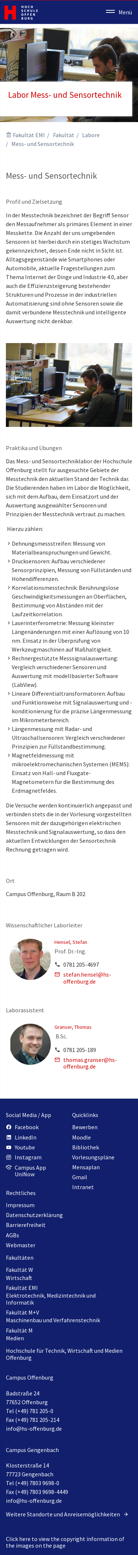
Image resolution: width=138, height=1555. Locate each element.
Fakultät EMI (29, 135)
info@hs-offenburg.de (34, 1428)
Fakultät (63, 135)
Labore (91, 135)
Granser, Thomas (73, 1027)
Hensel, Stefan (70, 942)
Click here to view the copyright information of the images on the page (65, 1542)
